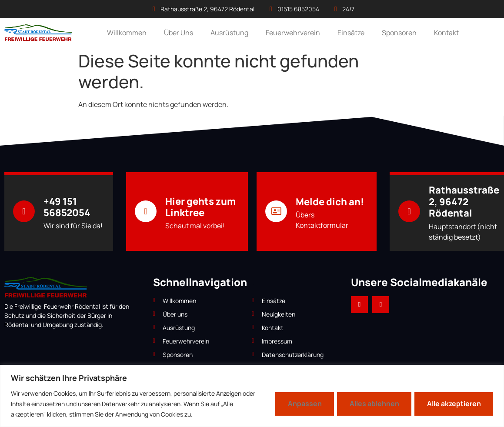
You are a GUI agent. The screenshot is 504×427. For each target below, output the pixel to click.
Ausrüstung (229, 32)
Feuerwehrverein (293, 32)
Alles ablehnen (371, 404)
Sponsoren (399, 32)
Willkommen (127, 32)
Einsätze (350, 32)
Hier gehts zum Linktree (200, 207)
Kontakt (446, 32)
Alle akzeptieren (453, 404)
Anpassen (300, 404)
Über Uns (178, 32)
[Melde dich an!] (276, 211)
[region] (252, 396)
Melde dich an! (330, 201)
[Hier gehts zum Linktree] (146, 211)
